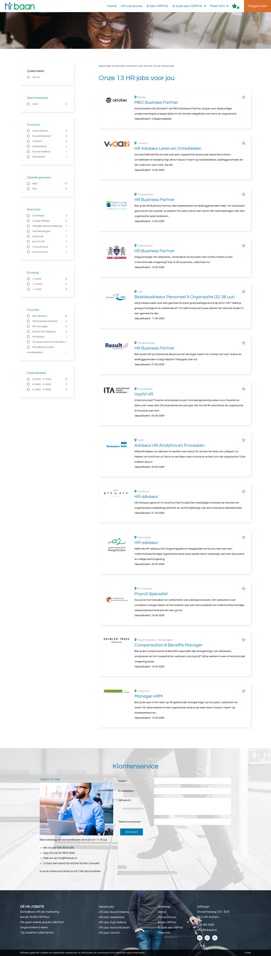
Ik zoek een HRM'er (190, 6)
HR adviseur (49, 316)
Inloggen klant (257, 6)
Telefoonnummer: (130, 821)
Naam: (123, 781)
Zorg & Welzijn (49, 220)
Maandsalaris (36, 373)
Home (112, 6)
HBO (49, 183)
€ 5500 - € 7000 (49, 379)
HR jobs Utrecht (109, 932)
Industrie (49, 236)
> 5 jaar (49, 278)
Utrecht (49, 141)
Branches (34, 209)
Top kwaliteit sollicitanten (37, 932)
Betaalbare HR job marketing (39, 911)
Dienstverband (37, 97)
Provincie (33, 124)
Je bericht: (125, 800)
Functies (33, 309)
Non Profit (49, 241)
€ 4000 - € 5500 (49, 384)
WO (49, 188)
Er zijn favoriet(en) (238, 7)
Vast (49, 104)
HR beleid (49, 336)
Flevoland (49, 156)
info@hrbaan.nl (67, 858)
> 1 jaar (49, 289)
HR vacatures (131, 6)
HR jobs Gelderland (111, 917)
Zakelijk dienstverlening (49, 226)
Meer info (220, 6)
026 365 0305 (205, 924)
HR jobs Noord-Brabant (114, 927)
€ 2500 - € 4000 (49, 389)
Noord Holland (49, 151)
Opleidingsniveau (39, 177)
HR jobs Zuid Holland (112, 922)
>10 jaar (49, 284)
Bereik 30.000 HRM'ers (35, 917)
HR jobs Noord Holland (114, 912)
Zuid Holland (49, 130)
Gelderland (49, 146)
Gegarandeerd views (34, 927)
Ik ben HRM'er (157, 6)
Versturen (131, 832)
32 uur (36, 77)
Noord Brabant (49, 136)
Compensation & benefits (49, 342)
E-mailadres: (126, 791)
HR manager (49, 326)
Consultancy (49, 246)
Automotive (49, 252)
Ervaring (33, 272)
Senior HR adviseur (49, 331)
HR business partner (49, 321)
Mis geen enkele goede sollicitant (42, 922)
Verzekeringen (49, 231)
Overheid (49, 215)
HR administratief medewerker (47, 350)
